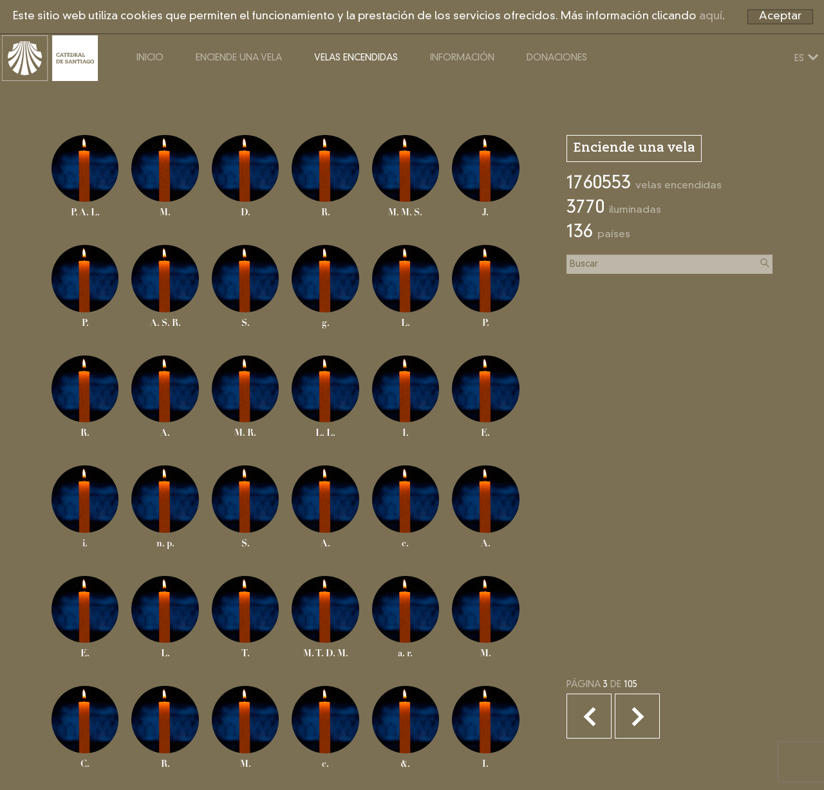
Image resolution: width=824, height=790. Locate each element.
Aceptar (780, 16)
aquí (710, 16)
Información (512, 88)
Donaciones (606, 88)
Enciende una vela (288, 88)
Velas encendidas (405, 88)
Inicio (199, 88)
